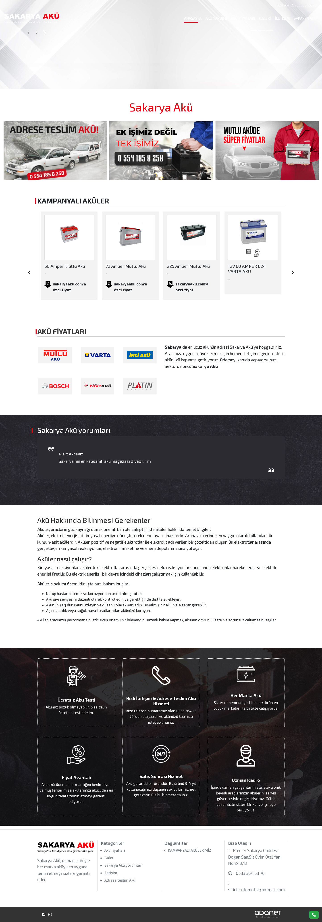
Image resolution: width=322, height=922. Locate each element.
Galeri (265, 18)
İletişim (282, 18)
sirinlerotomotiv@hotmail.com (256, 889)
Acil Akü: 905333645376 (297, 5)
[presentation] (29, 273)
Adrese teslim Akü (119, 880)
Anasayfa (193, 18)
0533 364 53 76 (250, 873)
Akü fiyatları (243, 18)
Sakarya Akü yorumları (123, 865)
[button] (24, 45)
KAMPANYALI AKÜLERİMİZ (189, 850)
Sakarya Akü (305, 18)
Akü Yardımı (216, 18)
